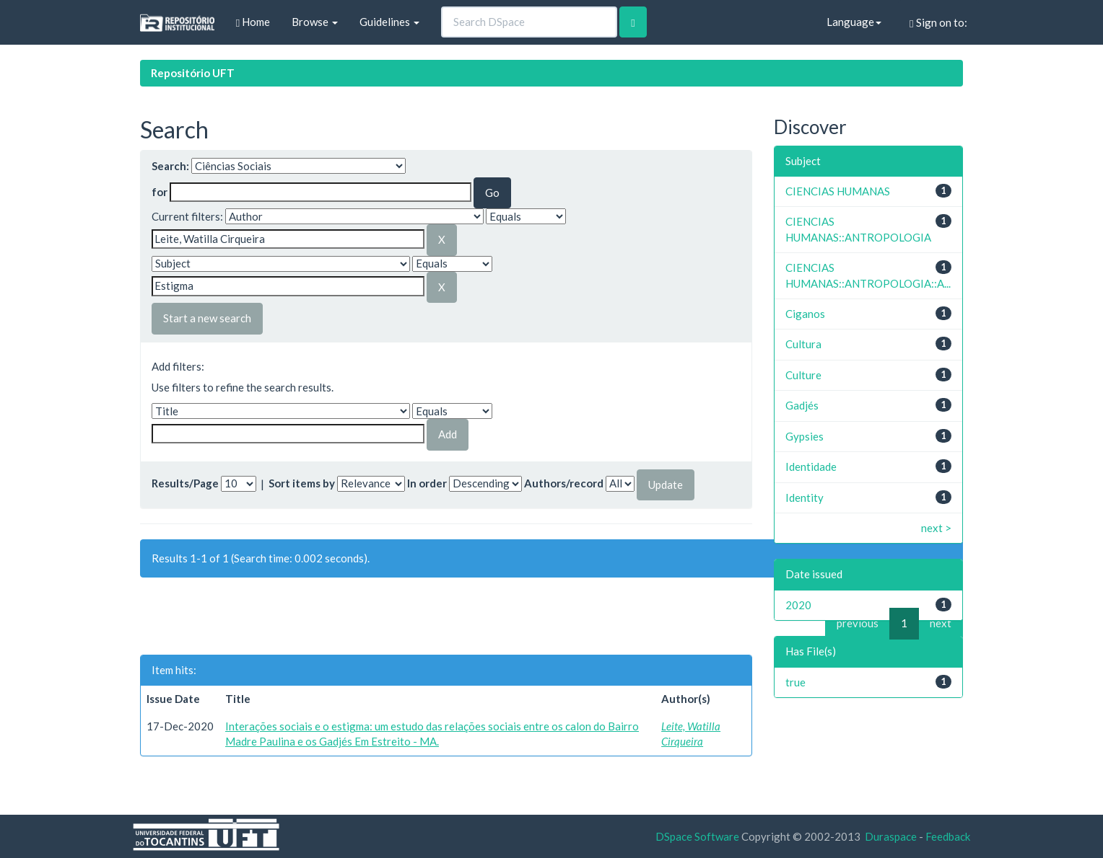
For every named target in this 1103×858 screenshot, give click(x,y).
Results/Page (185, 483)
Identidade (811, 466)
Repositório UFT (193, 72)
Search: (170, 165)
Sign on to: (938, 23)
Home (253, 22)
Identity (804, 497)
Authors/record (563, 483)
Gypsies (804, 436)
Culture (803, 374)
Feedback (947, 836)
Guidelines (389, 21)
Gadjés (802, 405)
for (159, 191)
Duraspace (891, 836)
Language (854, 21)
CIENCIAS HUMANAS (837, 191)
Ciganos (805, 313)
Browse (315, 21)
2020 (798, 604)
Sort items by (302, 483)
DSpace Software (697, 836)
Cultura (803, 343)
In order (427, 483)
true (795, 682)
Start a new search (207, 317)
